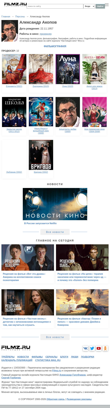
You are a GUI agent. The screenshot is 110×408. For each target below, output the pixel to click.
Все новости (55, 232)
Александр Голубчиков (72, 375)
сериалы (51, 357)
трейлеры (7, 357)
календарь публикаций (16, 360)
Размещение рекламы (79, 399)
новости (23, 357)
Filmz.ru (56, 370)
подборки (87, 357)
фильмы (37, 357)
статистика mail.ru (48, 360)
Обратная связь (56, 399)
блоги (64, 357)
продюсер (46, 33)
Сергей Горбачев (11, 378)
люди (74, 357)
